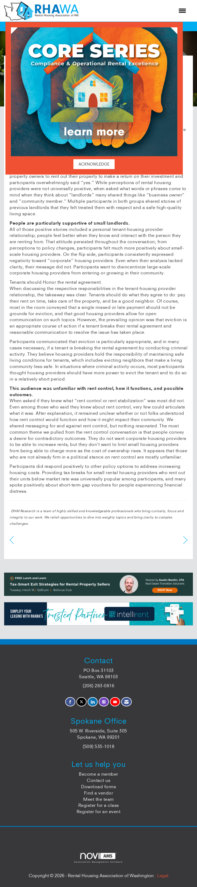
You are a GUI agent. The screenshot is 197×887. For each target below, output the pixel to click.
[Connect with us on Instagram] (104, 702)
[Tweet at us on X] (81, 702)
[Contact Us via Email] (126, 702)
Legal (162, 875)
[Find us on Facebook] (70, 702)
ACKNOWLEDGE (94, 164)
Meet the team (98, 799)
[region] (185, 540)
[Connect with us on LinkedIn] (93, 702)
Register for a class (98, 805)
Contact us (98, 780)
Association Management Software (98, 858)
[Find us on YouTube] (115, 702)
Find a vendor (98, 793)
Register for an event (99, 811)
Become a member (98, 774)
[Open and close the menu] (135, 11)
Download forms (98, 786)
